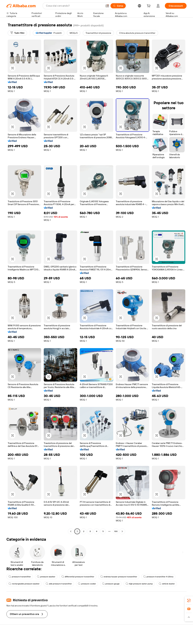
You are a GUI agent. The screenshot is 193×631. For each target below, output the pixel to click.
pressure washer (46, 576)
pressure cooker (87, 583)
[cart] (149, 6)
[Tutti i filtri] (17, 33)
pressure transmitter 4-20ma (158, 576)
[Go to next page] (122, 531)
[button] (107, 6)
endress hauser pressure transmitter (118, 576)
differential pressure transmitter (77, 576)
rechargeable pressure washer (24, 583)
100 (116, 531)
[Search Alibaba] (74, 6)
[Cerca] (118, 5)
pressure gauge (110, 583)
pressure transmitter (20, 576)
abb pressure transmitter (59, 583)
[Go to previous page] (71, 531)
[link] (189, 600)
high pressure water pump (139, 583)
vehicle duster (167, 583)
